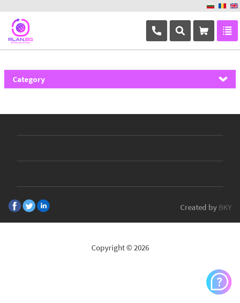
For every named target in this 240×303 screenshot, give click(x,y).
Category (29, 79)
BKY (225, 207)
